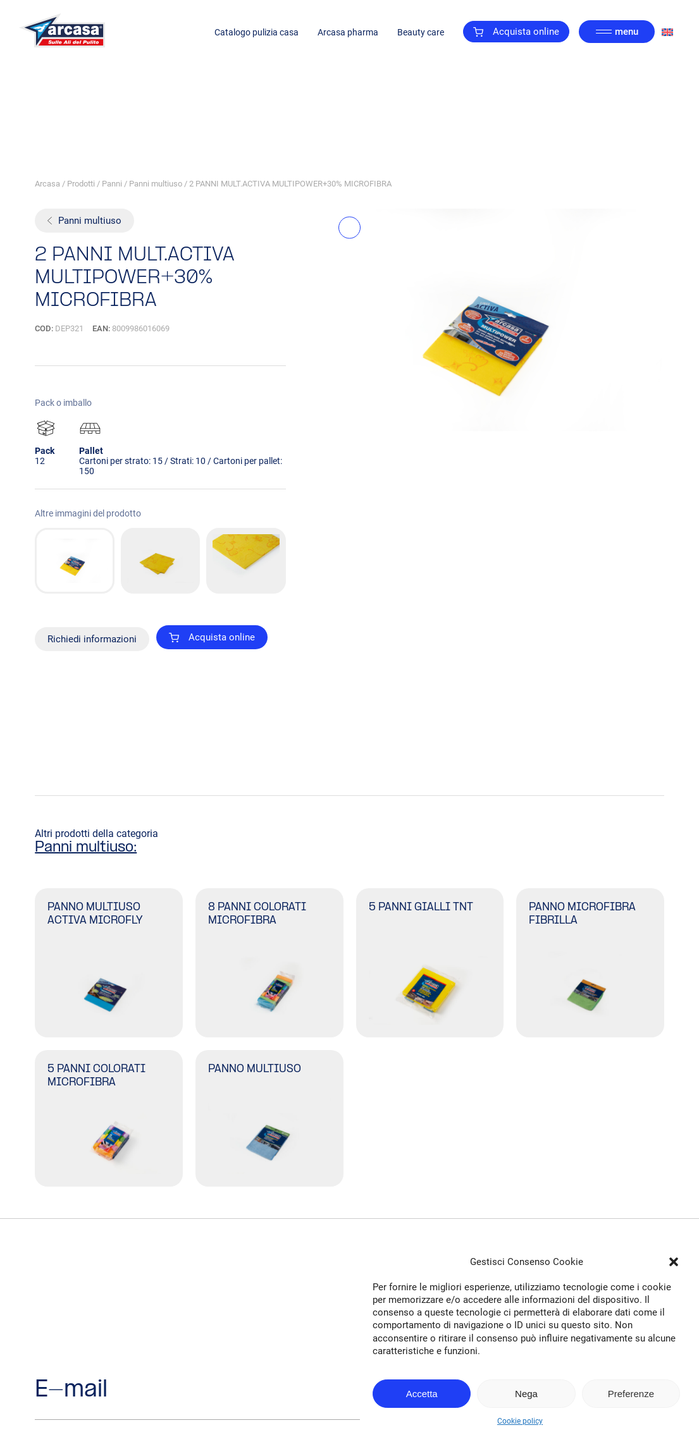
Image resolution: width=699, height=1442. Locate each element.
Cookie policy (520, 1421)
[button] (673, 1262)
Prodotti (81, 183)
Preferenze (631, 1393)
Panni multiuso (155, 183)
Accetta (422, 1393)
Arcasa (47, 183)
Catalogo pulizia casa (256, 32)
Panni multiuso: (86, 847)
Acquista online (516, 31)
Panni (112, 183)
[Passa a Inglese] (667, 31)
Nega (526, 1393)
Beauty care (420, 32)
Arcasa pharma (348, 32)
